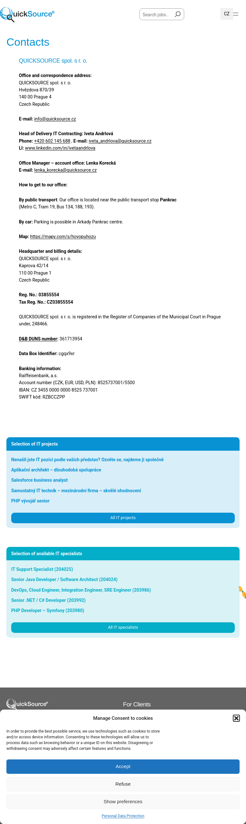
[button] (236, 718)
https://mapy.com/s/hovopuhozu (63, 236)
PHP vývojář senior (30, 500)
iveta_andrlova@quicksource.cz (120, 141)
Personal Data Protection (123, 816)
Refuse (123, 784)
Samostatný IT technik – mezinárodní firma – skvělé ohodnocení (76, 490)
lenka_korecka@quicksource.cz (65, 170)
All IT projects (123, 517)
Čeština (226, 13)
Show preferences (123, 801)
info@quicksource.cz (55, 118)
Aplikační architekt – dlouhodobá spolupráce (56, 469)
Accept (123, 766)
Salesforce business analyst (39, 480)
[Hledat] (178, 13)
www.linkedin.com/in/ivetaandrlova (60, 148)
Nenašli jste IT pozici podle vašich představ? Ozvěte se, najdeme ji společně (87, 459)
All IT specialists (123, 627)
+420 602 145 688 (52, 141)
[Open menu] (236, 14)
